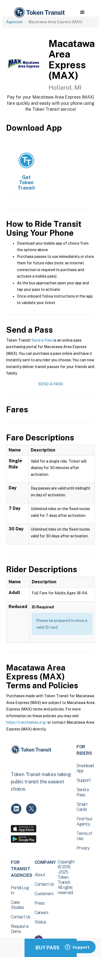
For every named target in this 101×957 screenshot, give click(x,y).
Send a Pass (42, 340)
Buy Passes (51, 948)
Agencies (14, 22)
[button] (82, 12)
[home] (39, 12)
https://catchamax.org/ (26, 722)
